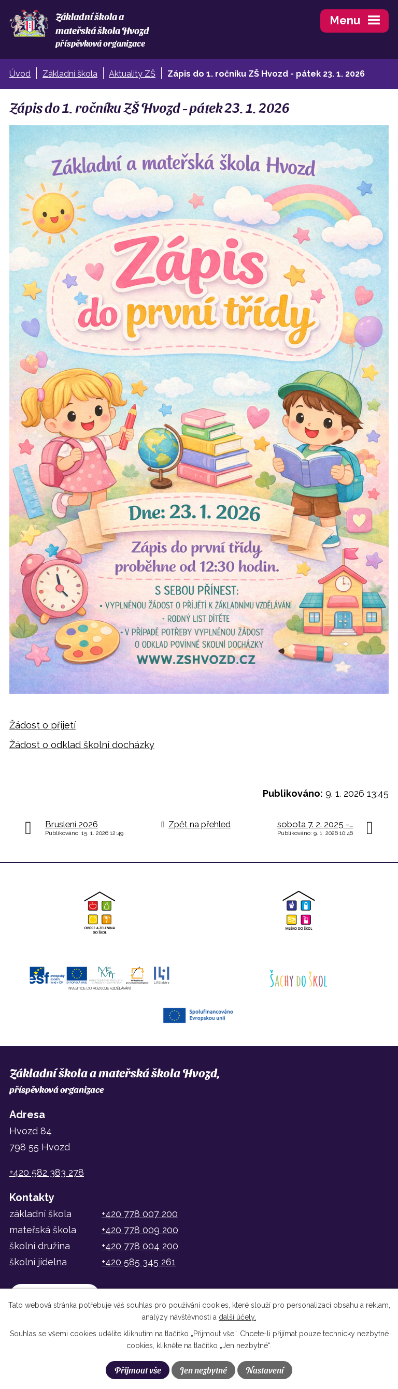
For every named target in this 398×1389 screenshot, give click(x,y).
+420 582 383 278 (46, 1172)
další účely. (237, 1317)
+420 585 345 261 (139, 1261)
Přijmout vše (138, 1370)
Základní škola (69, 74)
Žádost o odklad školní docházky (81, 744)
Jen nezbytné (203, 1370)
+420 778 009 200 (140, 1229)
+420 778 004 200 (140, 1245)
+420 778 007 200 (140, 1213)
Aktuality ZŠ (132, 74)
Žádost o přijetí (42, 725)
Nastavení (264, 1370)
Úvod (20, 74)
